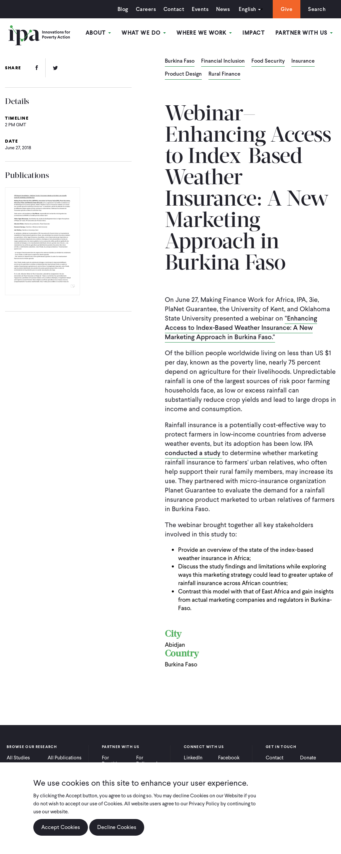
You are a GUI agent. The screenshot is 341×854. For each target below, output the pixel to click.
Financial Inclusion (223, 61)
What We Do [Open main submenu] (144, 32)
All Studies (18, 758)
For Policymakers (150, 761)
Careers (146, 9)
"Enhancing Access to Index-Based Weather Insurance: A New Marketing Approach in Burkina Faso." (241, 328)
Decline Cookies (116, 827)
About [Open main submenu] (98, 32)
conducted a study (193, 452)
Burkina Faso (179, 61)
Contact (174, 9)
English (247, 9)
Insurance (303, 61)
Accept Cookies (60, 827)
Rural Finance (224, 74)
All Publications (65, 758)
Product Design (183, 74)
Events (200, 9)
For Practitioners (116, 761)
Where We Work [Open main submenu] (204, 32)
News (223, 9)
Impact (253, 32)
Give (286, 9)
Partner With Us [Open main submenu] (304, 32)
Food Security (268, 61)
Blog (123, 9)
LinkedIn (193, 758)
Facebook (228, 758)
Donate (308, 758)
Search (317, 9)
